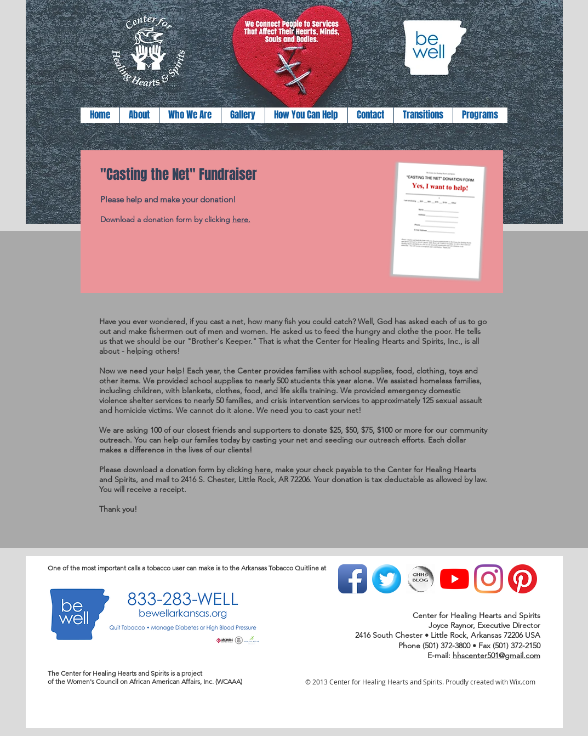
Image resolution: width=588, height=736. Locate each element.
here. (241, 219)
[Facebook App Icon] (352, 578)
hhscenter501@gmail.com (496, 655)
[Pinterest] (522, 578)
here (263, 469)
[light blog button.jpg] (420, 578)
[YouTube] (454, 578)
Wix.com (522, 681)
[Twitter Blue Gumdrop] (386, 578)
